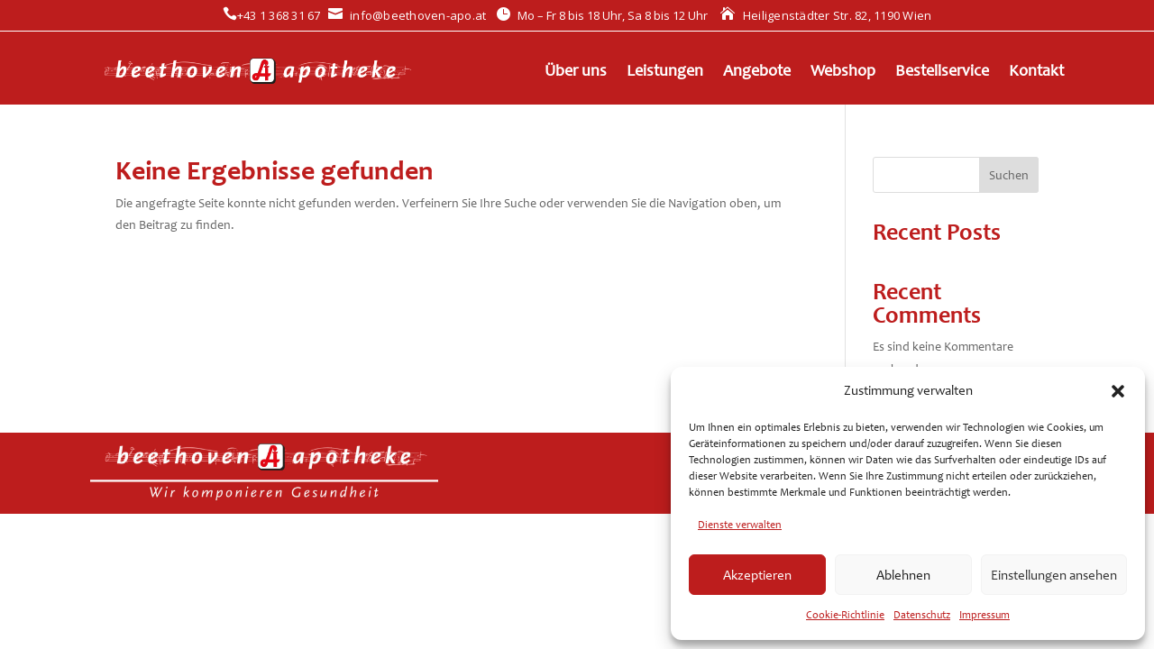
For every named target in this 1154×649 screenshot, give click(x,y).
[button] (1118, 391)
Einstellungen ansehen (1054, 575)
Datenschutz (921, 614)
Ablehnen (903, 575)
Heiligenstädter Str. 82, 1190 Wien (825, 15)
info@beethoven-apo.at (407, 15)
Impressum (984, 614)
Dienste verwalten (740, 524)
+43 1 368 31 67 (272, 15)
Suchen (1009, 175)
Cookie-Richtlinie (845, 614)
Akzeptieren (757, 575)
